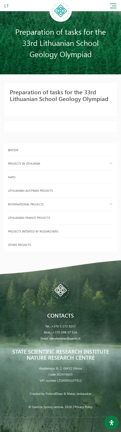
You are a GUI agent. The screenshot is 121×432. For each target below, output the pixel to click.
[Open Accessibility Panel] (111, 422)
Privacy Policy (83, 407)
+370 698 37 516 (65, 332)
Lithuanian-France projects (29, 217)
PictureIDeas (54, 393)
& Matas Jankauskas (77, 393)
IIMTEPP (13, 150)
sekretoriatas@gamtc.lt (65, 338)
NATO (11, 177)
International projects (26, 204)
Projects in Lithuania (24, 163)
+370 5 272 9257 (63, 326)
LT (6, 5)
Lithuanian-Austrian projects (30, 190)
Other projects (19, 245)
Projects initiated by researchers (33, 231)
